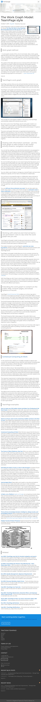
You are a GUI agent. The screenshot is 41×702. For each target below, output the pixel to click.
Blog (2, 637)
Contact (3, 638)
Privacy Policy (4, 649)
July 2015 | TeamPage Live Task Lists (11, 587)
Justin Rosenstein (28, 73)
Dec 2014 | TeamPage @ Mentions (10, 603)
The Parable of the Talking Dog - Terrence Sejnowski (20, 676)
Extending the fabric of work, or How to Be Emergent (15, 467)
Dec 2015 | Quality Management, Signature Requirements (16, 574)
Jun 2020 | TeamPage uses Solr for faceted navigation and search (18, 556)
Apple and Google (19, 494)
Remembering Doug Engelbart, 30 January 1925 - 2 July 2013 (22, 518)
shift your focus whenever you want (15, 188)
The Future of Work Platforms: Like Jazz (12, 451)
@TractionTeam (5, 665)
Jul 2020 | (3, 563)
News (2, 635)
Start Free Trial (6, 623)
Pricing (2, 634)
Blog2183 (12, 23)
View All (3, 678)
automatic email (32, 189)
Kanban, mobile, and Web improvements (15, 688)
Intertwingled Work (6, 482)
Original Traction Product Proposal (10, 520)
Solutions (3, 633)
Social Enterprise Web (13, 294)
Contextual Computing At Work (14, 357)
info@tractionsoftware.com (7, 657)
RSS (2, 666)
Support (3, 639)
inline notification (6, 191)
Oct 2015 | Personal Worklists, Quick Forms (12, 581)
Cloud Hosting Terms (6, 647)
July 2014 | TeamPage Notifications (10, 607)
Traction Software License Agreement (9, 646)
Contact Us (4, 659)
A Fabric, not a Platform (7, 494)
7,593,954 (3, 275)
